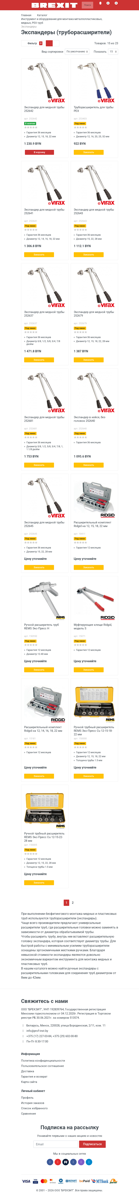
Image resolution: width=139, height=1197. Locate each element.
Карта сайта (29, 1082)
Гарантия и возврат (34, 1076)
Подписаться (92, 1144)
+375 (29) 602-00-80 (65, 1036)
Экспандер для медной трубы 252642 (44, 109)
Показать (100, 51)
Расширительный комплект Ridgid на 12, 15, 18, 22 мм (92, 524)
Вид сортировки (52, 51)
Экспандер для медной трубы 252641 (44, 211)
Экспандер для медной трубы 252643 (94, 211)
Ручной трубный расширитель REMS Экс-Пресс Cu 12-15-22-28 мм (44, 837)
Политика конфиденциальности (43, 1060)
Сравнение (28, 1113)
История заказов (32, 1103)
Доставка (27, 1071)
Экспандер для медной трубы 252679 (94, 313)
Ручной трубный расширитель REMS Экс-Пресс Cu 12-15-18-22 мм (94, 730)
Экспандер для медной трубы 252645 (44, 524)
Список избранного (34, 1108)
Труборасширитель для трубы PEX (94, 109)
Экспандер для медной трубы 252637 (44, 313)
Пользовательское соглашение (42, 1066)
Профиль (27, 1097)
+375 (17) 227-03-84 (38, 1036)
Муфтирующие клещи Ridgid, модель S (93, 626)
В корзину (39, 152)
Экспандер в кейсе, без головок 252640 (89, 419)
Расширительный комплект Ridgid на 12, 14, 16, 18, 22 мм (43, 728)
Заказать (88, 152)
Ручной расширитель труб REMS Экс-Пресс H (41, 626)
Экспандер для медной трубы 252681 (44, 419)
